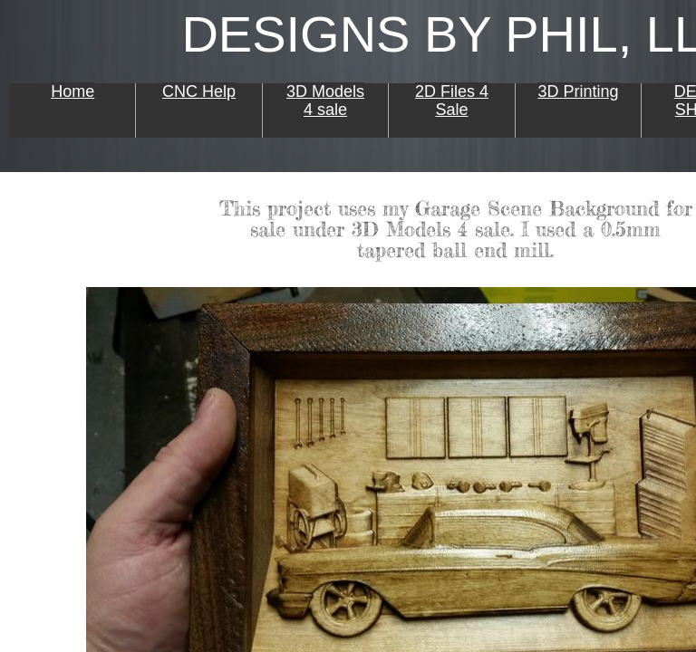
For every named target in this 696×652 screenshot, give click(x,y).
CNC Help (199, 91)
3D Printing (577, 91)
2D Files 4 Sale (451, 100)
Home (72, 91)
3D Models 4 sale (325, 100)
